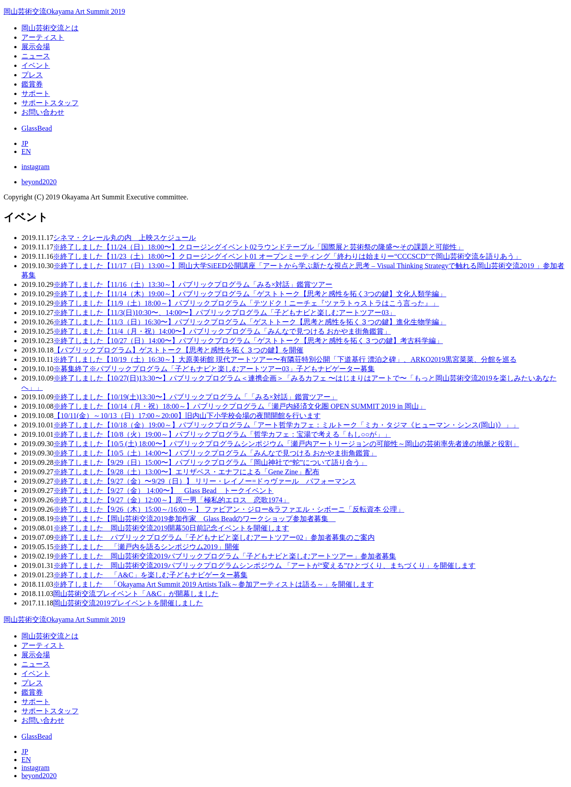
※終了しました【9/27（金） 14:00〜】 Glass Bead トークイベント (163, 490)
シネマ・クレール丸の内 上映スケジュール (124, 237)
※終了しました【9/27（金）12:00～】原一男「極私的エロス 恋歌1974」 (172, 500)
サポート (35, 93)
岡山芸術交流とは (50, 28)
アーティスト (42, 37)
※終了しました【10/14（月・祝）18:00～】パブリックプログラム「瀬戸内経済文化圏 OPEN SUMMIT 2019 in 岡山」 (240, 406)
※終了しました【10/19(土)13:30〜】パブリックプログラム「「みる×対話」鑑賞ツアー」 (196, 397)
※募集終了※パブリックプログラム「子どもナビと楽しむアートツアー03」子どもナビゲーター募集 (214, 369)
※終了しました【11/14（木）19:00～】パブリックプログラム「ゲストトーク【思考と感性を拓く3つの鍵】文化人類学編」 (250, 294)
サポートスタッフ (50, 103)
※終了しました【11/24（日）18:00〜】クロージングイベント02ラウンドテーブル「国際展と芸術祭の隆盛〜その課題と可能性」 (258, 247)
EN (26, 151)
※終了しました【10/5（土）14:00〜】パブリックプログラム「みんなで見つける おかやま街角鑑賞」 (215, 453)
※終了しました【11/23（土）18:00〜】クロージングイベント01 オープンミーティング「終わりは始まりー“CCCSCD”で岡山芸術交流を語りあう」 (287, 256)
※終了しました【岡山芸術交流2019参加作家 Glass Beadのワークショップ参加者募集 (194, 518)
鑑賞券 (32, 84)
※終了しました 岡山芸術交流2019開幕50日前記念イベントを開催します (171, 528)
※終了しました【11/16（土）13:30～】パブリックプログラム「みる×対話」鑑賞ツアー (193, 284)
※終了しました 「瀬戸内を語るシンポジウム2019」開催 (146, 547)
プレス (32, 75)
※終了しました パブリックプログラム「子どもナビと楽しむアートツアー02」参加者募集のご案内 (214, 537)
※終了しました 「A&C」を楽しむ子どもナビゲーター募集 (151, 575)
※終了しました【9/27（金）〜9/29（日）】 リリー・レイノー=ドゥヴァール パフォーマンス (205, 481)
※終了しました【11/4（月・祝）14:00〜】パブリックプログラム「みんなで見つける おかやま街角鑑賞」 (222, 331)
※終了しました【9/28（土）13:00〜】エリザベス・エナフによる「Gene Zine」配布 (186, 472)
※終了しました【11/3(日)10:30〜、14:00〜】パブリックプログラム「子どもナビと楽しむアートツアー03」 (225, 312)
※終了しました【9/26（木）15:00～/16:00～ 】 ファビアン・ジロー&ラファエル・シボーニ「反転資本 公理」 (229, 509)
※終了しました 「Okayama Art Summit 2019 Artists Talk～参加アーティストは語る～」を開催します (213, 584)
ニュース (35, 56)
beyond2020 (39, 182)
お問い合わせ (42, 112)
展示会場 (35, 46)
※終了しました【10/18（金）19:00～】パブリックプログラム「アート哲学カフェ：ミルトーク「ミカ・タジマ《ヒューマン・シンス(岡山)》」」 (286, 425)
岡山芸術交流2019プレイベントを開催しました (128, 603)
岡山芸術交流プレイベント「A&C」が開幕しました (136, 593)
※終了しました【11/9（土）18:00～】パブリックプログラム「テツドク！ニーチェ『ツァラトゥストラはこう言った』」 (246, 303)
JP (24, 143)
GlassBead (36, 128)
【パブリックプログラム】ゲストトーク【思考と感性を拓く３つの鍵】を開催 (178, 350)
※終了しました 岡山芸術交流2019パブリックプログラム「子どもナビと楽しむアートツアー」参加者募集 (225, 556)
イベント (35, 65)
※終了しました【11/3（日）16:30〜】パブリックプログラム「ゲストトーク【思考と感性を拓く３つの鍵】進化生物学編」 (250, 322)
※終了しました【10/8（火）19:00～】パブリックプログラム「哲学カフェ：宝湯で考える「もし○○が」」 (222, 434)
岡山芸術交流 (64, 11)
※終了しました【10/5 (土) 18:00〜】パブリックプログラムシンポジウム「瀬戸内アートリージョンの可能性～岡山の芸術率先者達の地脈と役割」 (286, 443)
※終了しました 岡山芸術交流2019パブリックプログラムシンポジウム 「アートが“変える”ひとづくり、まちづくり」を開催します (265, 565)
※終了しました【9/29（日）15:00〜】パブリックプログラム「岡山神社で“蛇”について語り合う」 (210, 462)
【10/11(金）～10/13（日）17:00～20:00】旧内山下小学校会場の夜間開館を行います (187, 415)
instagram (35, 166)
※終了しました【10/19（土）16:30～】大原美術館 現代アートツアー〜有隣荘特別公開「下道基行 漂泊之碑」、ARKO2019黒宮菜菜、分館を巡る (284, 359)
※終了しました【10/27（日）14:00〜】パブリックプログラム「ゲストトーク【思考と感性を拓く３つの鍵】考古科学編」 (248, 340)
